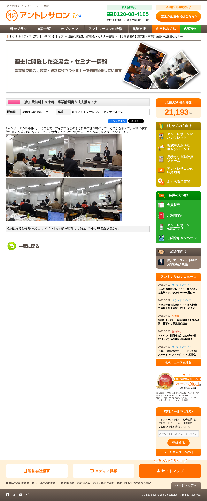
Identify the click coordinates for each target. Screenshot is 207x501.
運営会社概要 (37, 471)
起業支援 (140, 29)
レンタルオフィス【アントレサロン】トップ (36, 36)
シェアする (117, 121)
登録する (178, 442)
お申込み (83, 483)
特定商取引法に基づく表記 (134, 483)
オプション (70, 29)
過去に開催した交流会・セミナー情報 (91, 36)
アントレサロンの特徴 (106, 29)
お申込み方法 (166, 29)
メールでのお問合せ (45, 483)
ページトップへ (186, 485)
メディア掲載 (103, 471)
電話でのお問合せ (17, 483)
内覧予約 (191, 29)
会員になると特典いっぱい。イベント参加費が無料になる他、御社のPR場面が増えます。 (65, 228)
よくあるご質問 (103, 483)
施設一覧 (45, 29)
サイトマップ (170, 471)
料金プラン (19, 29)
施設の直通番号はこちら (179, 16)
